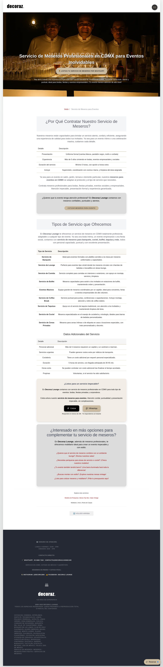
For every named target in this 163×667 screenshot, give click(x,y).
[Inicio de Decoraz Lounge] (66, 109)
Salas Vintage (94, 498)
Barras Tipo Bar (84, 498)
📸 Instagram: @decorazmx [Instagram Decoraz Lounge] (33, 574)
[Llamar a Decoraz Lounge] (39, 560)
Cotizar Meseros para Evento (81, 208)
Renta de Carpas (87, 503)
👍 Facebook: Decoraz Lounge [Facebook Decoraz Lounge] (59, 574)
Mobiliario (74, 503)
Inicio (79, 503)
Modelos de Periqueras (71, 498)
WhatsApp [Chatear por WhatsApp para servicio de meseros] (91, 408)
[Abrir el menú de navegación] (154, 7)
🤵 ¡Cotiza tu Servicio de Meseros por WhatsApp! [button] (81, 71)
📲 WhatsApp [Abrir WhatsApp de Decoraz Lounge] (27, 560)
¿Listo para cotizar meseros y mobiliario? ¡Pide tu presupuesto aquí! (81, 478)
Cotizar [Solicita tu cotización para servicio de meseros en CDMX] (71, 408)
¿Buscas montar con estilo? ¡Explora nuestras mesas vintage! (81, 474)
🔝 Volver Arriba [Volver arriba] (81, 513)
